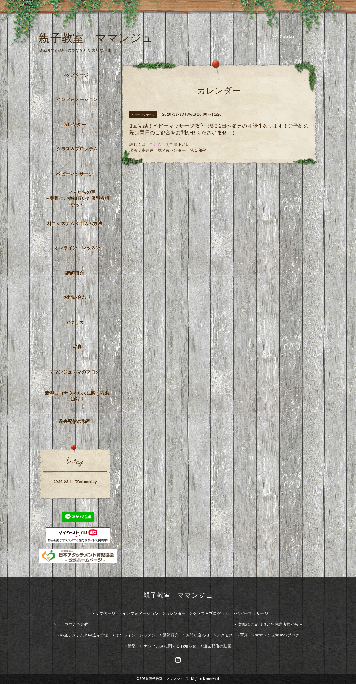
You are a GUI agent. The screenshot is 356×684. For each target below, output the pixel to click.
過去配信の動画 (74, 421)
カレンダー (74, 124)
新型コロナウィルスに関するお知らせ (77, 396)
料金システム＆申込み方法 (74, 223)
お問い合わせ (77, 297)
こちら (156, 144)
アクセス (74, 322)
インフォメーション (77, 99)
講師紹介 (74, 273)
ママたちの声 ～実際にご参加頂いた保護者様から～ (79, 198)
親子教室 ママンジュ (96, 37)
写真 (77, 346)
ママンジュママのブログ (74, 372)
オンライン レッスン (77, 247)
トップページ (74, 75)
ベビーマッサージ (74, 174)
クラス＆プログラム (77, 148)
